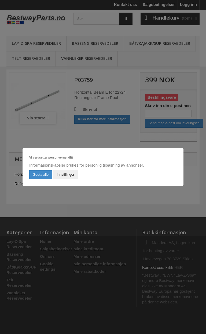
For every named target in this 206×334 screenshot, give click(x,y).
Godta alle (41, 174)
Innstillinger (65, 174)
